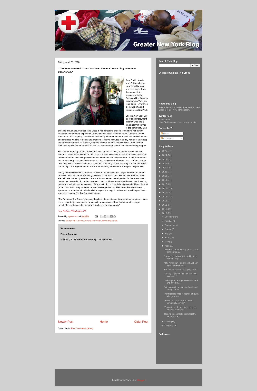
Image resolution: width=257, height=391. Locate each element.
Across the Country (74, 220)
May (167, 241)
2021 (165, 167)
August (168, 229)
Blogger (141, 380)
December (170, 217)
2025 (165, 151)
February (169, 325)
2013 (165, 201)
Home (104, 321)
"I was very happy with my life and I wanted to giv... (180, 257)
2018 (165, 180)
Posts (165, 133)
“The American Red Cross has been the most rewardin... (181, 264)
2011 (165, 209)
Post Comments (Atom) (82, 328)
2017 (165, 184)
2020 (165, 172)
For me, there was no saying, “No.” (180, 269)
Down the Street (109, 220)
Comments (167, 138)
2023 (165, 159)
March (168, 321)
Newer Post (65, 321)
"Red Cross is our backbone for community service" (179, 301)
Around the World (92, 220)
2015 (165, 192)
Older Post (141, 321)
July (167, 233)
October (169, 221)
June (167, 237)
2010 (165, 213)
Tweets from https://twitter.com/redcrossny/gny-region (178, 120)
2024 (165, 155)
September (170, 225)
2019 (165, 176)
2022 (165, 163)
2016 (165, 188)
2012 (165, 205)
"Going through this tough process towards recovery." (180, 308)
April (167, 246)
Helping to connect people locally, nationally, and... (180, 315)
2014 (165, 196)
